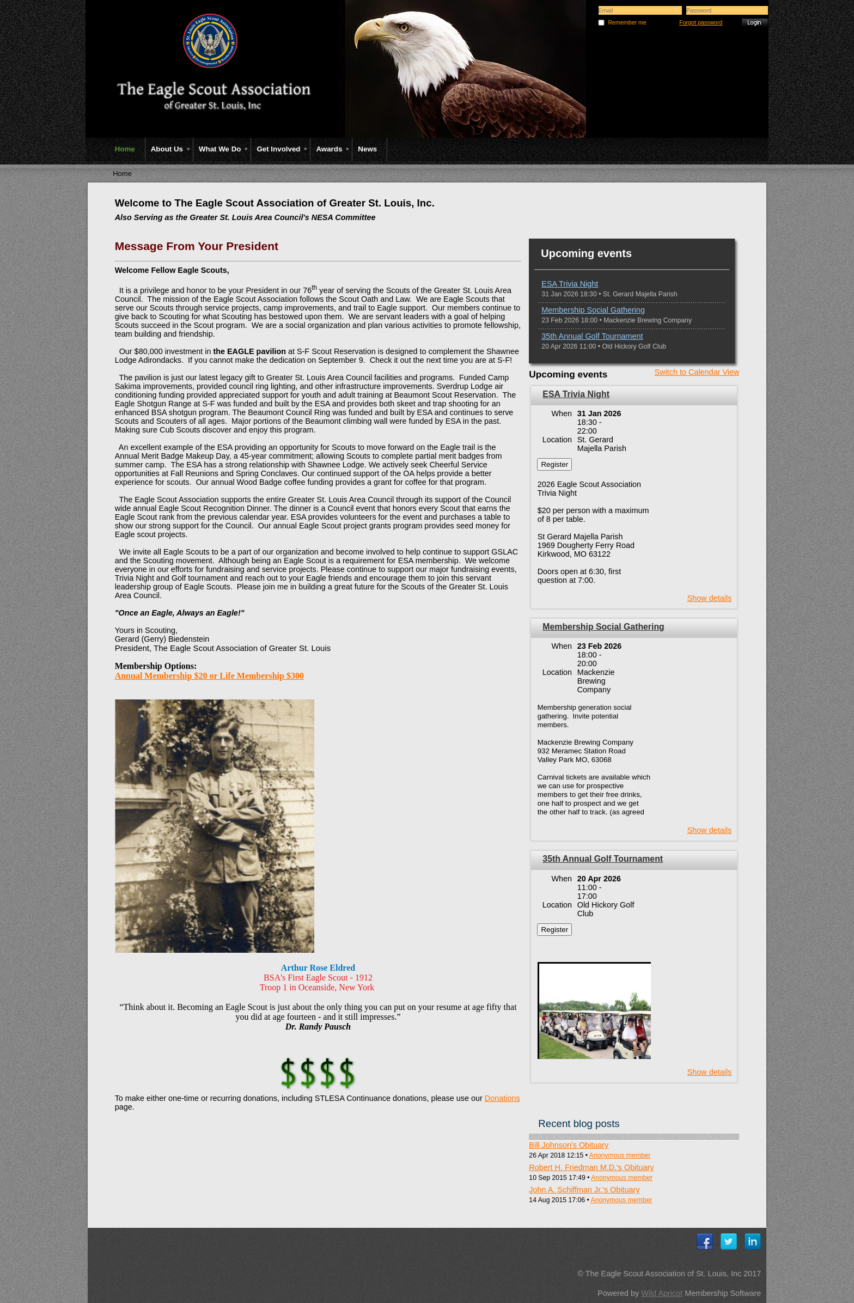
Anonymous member (620, 1155)
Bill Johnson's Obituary (568, 1145)
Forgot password (700, 22)
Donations (502, 1098)
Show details (709, 598)
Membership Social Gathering (593, 310)
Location (557, 439)
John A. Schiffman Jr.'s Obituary (584, 1189)
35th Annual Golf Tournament (592, 336)
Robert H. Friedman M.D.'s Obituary (591, 1167)
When (562, 413)
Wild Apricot (661, 1293)
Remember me (627, 22)
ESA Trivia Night (569, 283)
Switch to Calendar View (697, 372)
